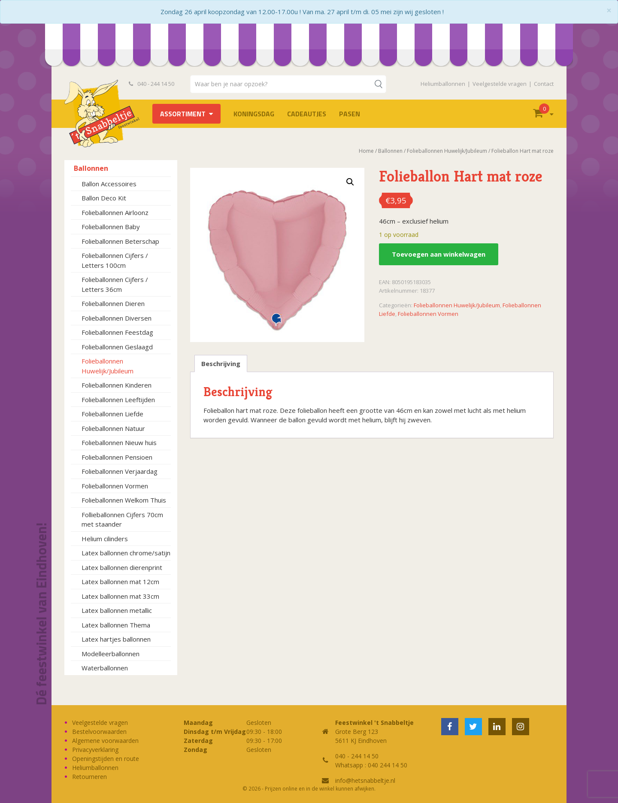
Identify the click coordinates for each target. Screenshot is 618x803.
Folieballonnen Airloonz (115, 212)
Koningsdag (253, 114)
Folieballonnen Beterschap (120, 241)
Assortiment (183, 114)
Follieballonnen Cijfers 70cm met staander (122, 519)
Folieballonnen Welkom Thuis (124, 500)
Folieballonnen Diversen (116, 318)
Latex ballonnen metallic (117, 610)
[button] (350, 182)
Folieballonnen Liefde (112, 413)
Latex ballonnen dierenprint (122, 567)
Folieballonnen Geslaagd (117, 346)
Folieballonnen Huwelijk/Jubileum (107, 366)
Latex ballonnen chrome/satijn (126, 552)
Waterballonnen (105, 668)
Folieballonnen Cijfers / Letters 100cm (115, 260)
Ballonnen (91, 168)
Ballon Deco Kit (104, 198)
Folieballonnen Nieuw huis (119, 442)
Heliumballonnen (443, 84)
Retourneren (89, 777)
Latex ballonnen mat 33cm (120, 596)
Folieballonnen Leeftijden (118, 399)
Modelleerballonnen (110, 653)
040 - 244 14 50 (151, 84)
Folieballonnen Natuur (113, 428)
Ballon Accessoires (109, 183)
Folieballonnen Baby (111, 226)
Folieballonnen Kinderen (116, 385)
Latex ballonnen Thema (116, 625)
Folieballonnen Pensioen (117, 457)
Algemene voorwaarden (105, 740)
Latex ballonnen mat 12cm (120, 581)
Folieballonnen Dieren (113, 303)
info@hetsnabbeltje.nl (365, 780)
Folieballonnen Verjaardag (120, 471)
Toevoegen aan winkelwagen (438, 254)
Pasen (349, 114)
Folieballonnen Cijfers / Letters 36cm (115, 284)
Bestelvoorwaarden (99, 731)
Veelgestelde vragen (500, 84)
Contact (544, 84)
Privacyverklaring (95, 749)
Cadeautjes (306, 114)
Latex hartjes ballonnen (116, 639)
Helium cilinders (105, 538)
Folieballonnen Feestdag (117, 332)
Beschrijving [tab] (220, 363)
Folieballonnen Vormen (115, 486)
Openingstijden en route (105, 759)
